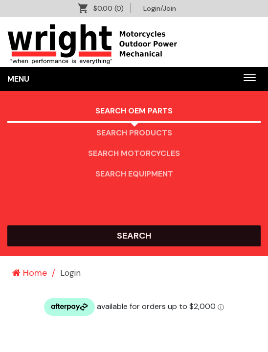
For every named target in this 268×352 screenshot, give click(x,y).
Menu (18, 79)
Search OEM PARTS (134, 111)
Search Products (134, 133)
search (134, 236)
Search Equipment (134, 174)
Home (29, 273)
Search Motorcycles (134, 153)
